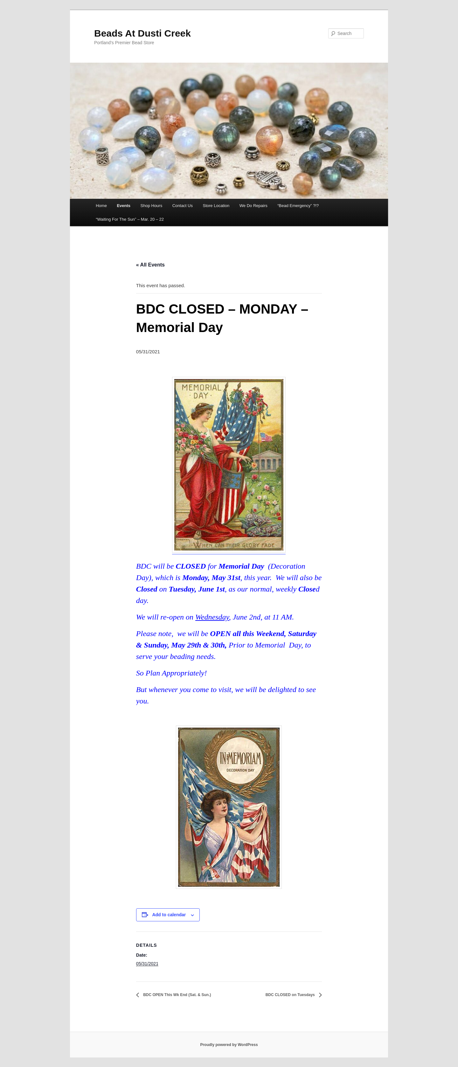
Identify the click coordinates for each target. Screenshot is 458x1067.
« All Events (150, 264)
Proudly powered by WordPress (229, 1045)
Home (101, 205)
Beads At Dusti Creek (142, 33)
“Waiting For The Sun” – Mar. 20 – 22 (130, 219)
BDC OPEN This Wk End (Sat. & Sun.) (176, 995)
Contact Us (182, 205)
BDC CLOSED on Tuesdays (291, 995)
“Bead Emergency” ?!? (298, 205)
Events (123, 205)
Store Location (216, 205)
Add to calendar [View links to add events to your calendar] (169, 914)
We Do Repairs (253, 205)
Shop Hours (152, 205)
